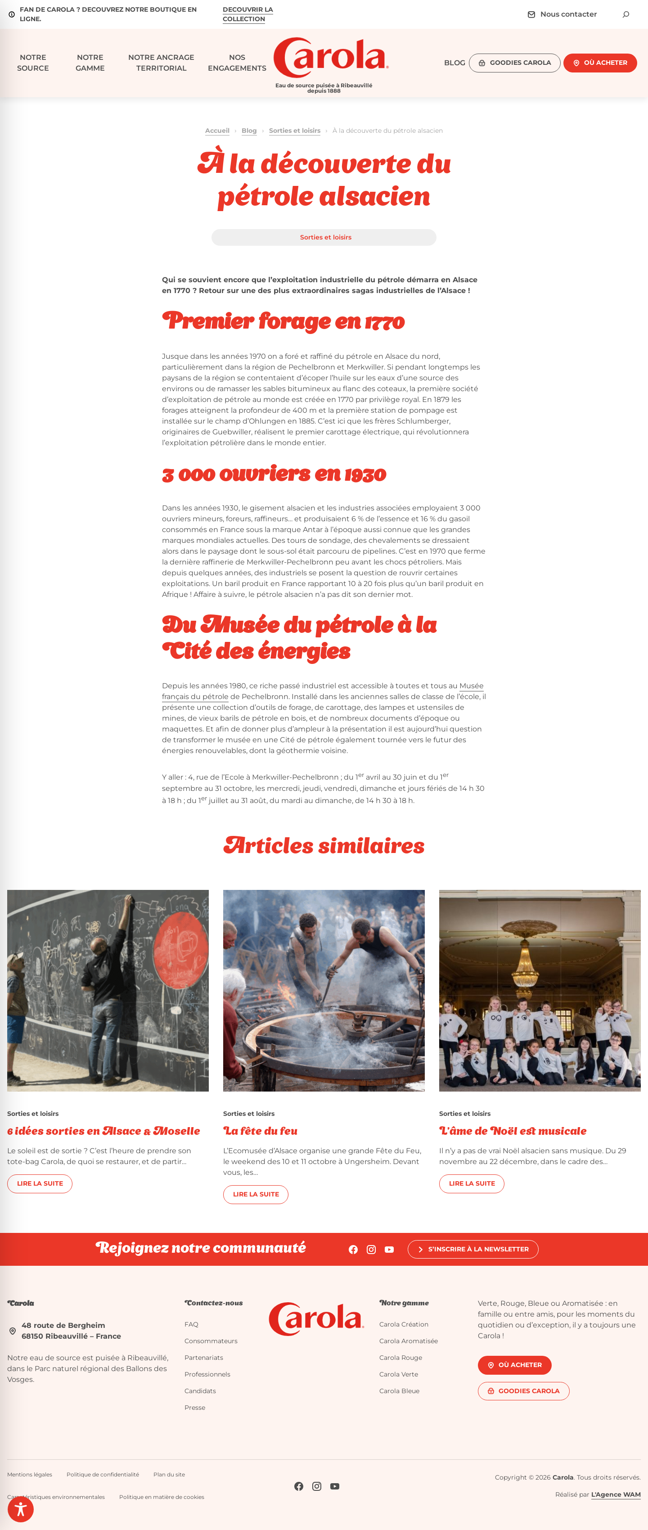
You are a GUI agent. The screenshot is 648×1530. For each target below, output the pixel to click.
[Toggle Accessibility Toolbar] (21, 1509)
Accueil (217, 130)
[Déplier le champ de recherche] (626, 14)
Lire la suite (40, 1183)
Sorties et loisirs (294, 130)
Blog (249, 130)
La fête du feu (260, 1132)
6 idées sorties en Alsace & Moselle (103, 1132)
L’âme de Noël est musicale (513, 1132)
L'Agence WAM (616, 1494)
